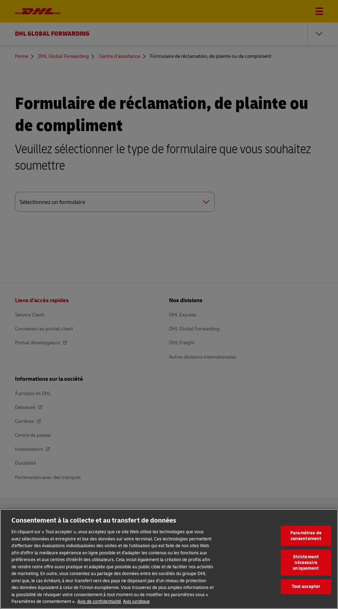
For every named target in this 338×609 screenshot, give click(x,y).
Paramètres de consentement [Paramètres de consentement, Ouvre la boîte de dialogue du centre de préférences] (306, 535)
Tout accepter (306, 586)
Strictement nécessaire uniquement (306, 562)
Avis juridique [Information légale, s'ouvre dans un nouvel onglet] (136, 601)
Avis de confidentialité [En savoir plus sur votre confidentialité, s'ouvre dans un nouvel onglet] (99, 601)
